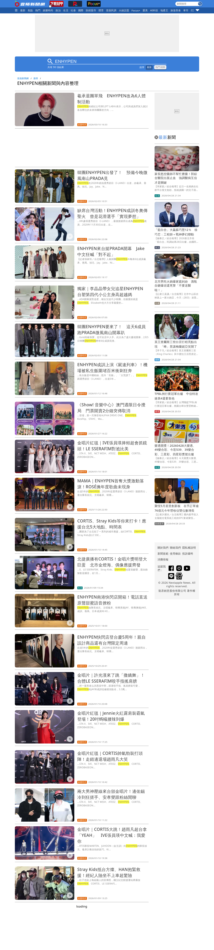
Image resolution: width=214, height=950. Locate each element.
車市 (185, 10)
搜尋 (35, 78)
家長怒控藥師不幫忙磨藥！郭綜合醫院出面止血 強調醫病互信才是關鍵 (176, 178)
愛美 (145, 10)
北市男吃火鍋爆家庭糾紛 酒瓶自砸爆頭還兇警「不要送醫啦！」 (176, 285)
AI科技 (154, 10)
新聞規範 (163, 553)
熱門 (38, 10)
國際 (80, 10)
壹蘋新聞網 (23, 78)
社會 (73, 10)
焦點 (30, 10)
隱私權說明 (188, 547)
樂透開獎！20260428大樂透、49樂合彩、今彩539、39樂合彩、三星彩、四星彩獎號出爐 (175, 450)
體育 (101, 10)
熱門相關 (160, 67)
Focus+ (136, 10)
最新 (22, 10)
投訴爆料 (187, 553)
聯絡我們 (175, 547)
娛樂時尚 (48, 10)
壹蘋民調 (111, 10)
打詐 (193, 10)
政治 (58, 10)
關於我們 (163, 547)
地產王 (164, 10)
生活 (65, 10)
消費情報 (163, 559)
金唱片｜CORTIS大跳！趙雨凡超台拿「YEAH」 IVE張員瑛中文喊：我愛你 (112, 835)
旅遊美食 (175, 10)
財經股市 (91, 10)
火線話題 (124, 10)
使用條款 (175, 553)
